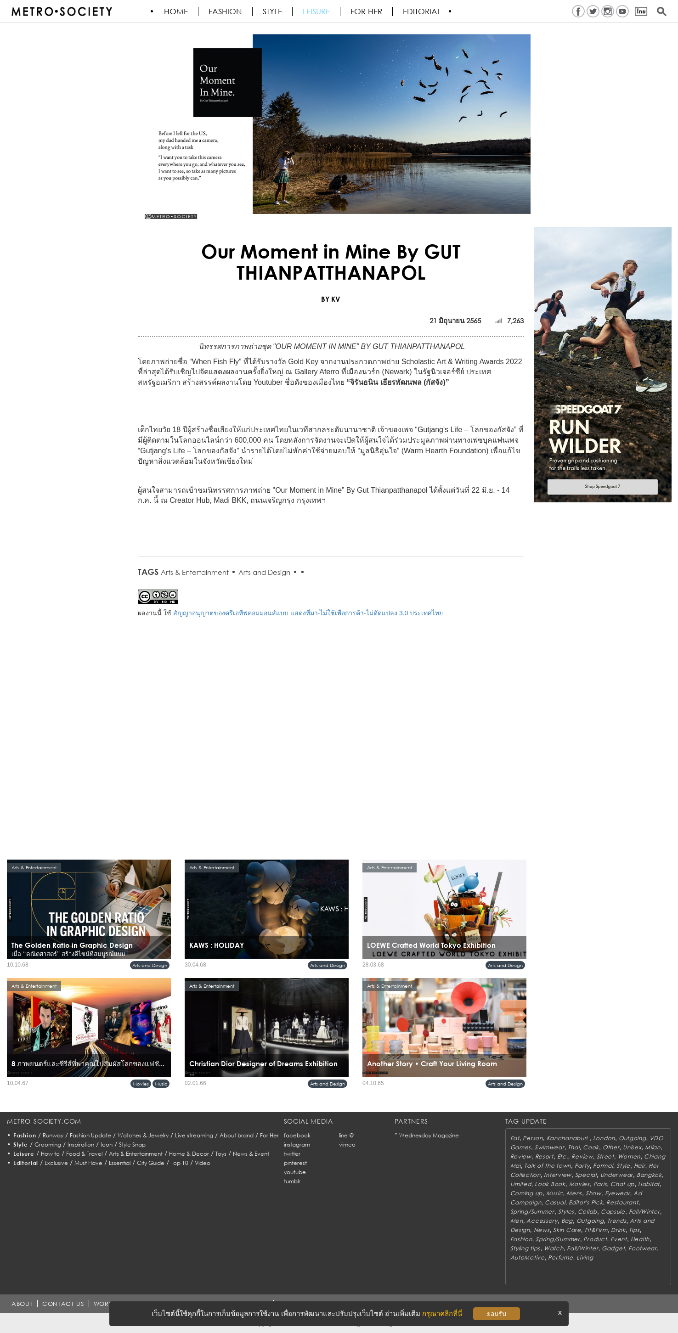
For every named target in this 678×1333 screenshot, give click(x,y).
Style (272, 11)
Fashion (226, 11)
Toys (220, 1153)
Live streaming (194, 1135)
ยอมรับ (496, 1313)
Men (516, 1220)
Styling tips (525, 1248)
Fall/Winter (644, 1211)
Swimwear (550, 1147)
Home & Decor (189, 1153)
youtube (295, 1172)
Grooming (47, 1144)
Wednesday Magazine (429, 1135)
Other (611, 1147)
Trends (616, 1220)
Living (584, 1257)
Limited (520, 1184)
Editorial (422, 11)
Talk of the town (547, 1165)
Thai (573, 1147)
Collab (587, 1211)
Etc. (562, 1156)
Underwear (616, 1174)
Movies (141, 1083)
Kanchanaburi (568, 1138)
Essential (119, 1162)
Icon (107, 1144)
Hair (639, 1165)
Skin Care (567, 1229)
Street (605, 1156)
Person (532, 1138)
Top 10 (179, 1162)
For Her (269, 1135)
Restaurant (622, 1202)
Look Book (550, 1184)
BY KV (330, 299)
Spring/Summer (532, 1211)
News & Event (251, 1153)
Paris (600, 1184)
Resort (544, 1156)
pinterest (295, 1162)
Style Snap (132, 1144)
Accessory (541, 1220)
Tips (634, 1229)
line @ (346, 1135)
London (604, 1138)
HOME (176, 11)
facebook (297, 1135)
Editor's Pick (586, 1202)
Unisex (632, 1147)
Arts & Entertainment (195, 572)
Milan (653, 1147)
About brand (237, 1135)
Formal (603, 1165)
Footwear (642, 1248)
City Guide (150, 1162)
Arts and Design (264, 572)
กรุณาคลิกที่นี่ (442, 1313)
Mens (574, 1193)
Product (595, 1239)
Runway (53, 1135)
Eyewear (617, 1193)
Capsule (613, 1211)
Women (629, 1156)
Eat (515, 1138)
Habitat (649, 1184)
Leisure (316, 11)
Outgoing (632, 1138)
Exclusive (56, 1162)
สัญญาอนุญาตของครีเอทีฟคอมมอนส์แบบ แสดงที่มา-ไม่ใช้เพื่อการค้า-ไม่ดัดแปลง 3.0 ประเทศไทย (308, 613)
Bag (567, 1220)
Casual (555, 1202)
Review (520, 1156)
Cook (591, 1147)
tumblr (292, 1181)
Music (161, 1083)
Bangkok (649, 1174)
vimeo (347, 1144)
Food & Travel (84, 1153)
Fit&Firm (596, 1229)
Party (582, 1165)
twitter (292, 1153)
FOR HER (367, 11)
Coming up (526, 1193)
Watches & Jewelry (143, 1135)
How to (50, 1153)
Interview (557, 1174)
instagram (297, 1144)
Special (586, 1174)
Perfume (560, 1257)
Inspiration (81, 1144)
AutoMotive (527, 1257)
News (542, 1229)
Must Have (88, 1162)
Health (640, 1239)
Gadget (613, 1248)
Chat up (622, 1184)
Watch (554, 1248)
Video (202, 1162)
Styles (566, 1211)
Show (593, 1193)
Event (618, 1239)
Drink (618, 1229)
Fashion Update (90, 1135)
